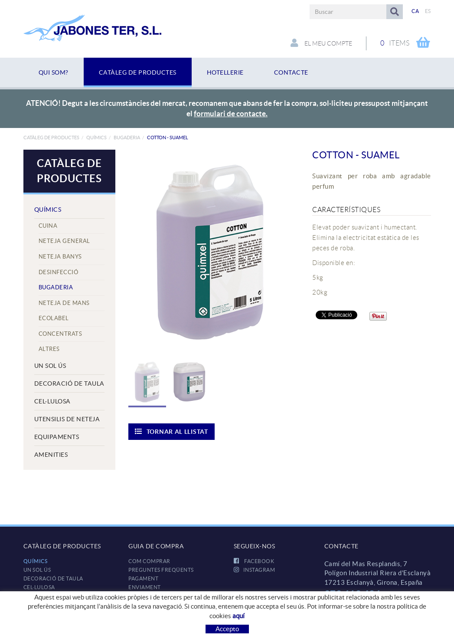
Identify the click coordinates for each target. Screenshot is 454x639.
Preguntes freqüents (161, 570)
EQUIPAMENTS (56, 436)
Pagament (143, 578)
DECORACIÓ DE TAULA (69, 383)
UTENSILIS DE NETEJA (67, 419)
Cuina (48, 226)
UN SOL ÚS (50, 365)
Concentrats (60, 334)
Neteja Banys (60, 256)
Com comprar (149, 561)
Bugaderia (127, 137)
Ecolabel (54, 318)
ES (428, 11)
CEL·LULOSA (52, 401)
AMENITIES (51, 454)
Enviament (144, 587)
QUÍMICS (96, 137)
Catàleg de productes (51, 137)
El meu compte (321, 43)
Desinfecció (58, 272)
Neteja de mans (64, 303)
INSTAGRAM (254, 570)
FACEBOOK (254, 561)
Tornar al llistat (171, 431)
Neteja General (64, 241)
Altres (49, 349)
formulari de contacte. (231, 113)
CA (415, 11)
